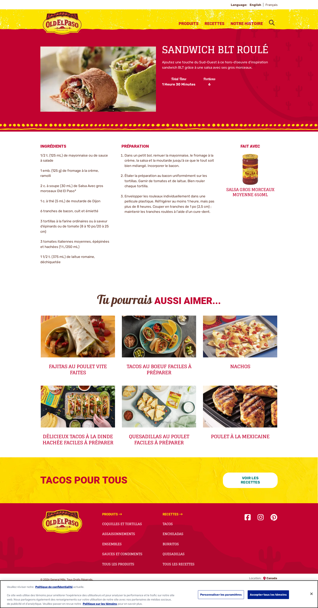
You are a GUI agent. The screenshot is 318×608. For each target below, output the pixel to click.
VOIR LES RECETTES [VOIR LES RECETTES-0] (250, 480)
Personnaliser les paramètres (221, 594)
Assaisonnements (118, 534)
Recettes (215, 23)
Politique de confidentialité (54, 587)
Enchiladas (173, 534)
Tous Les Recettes (178, 564)
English (256, 5)
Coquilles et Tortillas (122, 524)
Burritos (171, 544)
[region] (159, 594)
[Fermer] (311, 593)
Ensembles (112, 544)
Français (271, 5)
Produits (189, 23)
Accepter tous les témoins (268, 594)
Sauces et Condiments (122, 554)
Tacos (168, 524)
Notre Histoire (247, 23)
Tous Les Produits (118, 564)
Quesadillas (174, 554)
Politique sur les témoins (100, 603)
